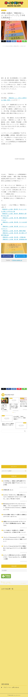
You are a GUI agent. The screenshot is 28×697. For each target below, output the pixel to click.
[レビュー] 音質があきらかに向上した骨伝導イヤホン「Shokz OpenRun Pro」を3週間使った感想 (14, 557)
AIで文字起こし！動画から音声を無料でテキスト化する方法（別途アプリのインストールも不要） (14, 482)
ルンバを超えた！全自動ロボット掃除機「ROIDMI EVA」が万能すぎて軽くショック (14, 531)
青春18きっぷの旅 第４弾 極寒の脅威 (14, 230)
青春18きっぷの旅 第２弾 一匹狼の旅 (14, 237)
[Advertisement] (14, 61)
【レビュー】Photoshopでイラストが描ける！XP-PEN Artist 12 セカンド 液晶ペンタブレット (15, 539)
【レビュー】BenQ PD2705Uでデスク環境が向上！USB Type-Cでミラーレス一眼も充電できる (15, 548)
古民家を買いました (8, 489)
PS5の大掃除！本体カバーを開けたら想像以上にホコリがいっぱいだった (15, 515)
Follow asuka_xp (17, 260)
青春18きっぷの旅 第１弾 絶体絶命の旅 (14, 239)
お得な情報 (4, 10)
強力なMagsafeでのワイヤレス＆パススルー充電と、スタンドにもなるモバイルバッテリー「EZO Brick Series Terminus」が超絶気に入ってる (14, 506)
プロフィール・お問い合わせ (11, 687)
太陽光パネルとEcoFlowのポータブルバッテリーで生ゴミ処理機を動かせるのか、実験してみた (14, 523)
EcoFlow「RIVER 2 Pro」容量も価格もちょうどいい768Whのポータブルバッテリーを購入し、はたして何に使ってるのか (14, 496)
